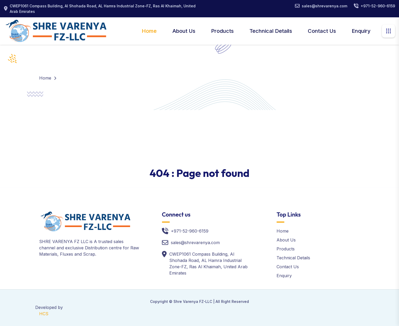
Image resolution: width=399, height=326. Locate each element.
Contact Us (322, 31)
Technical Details (270, 31)
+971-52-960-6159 (378, 6)
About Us (183, 31)
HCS (43, 313)
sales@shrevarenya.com (324, 6)
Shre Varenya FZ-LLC (192, 301)
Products (222, 31)
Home (149, 31)
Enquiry (361, 31)
